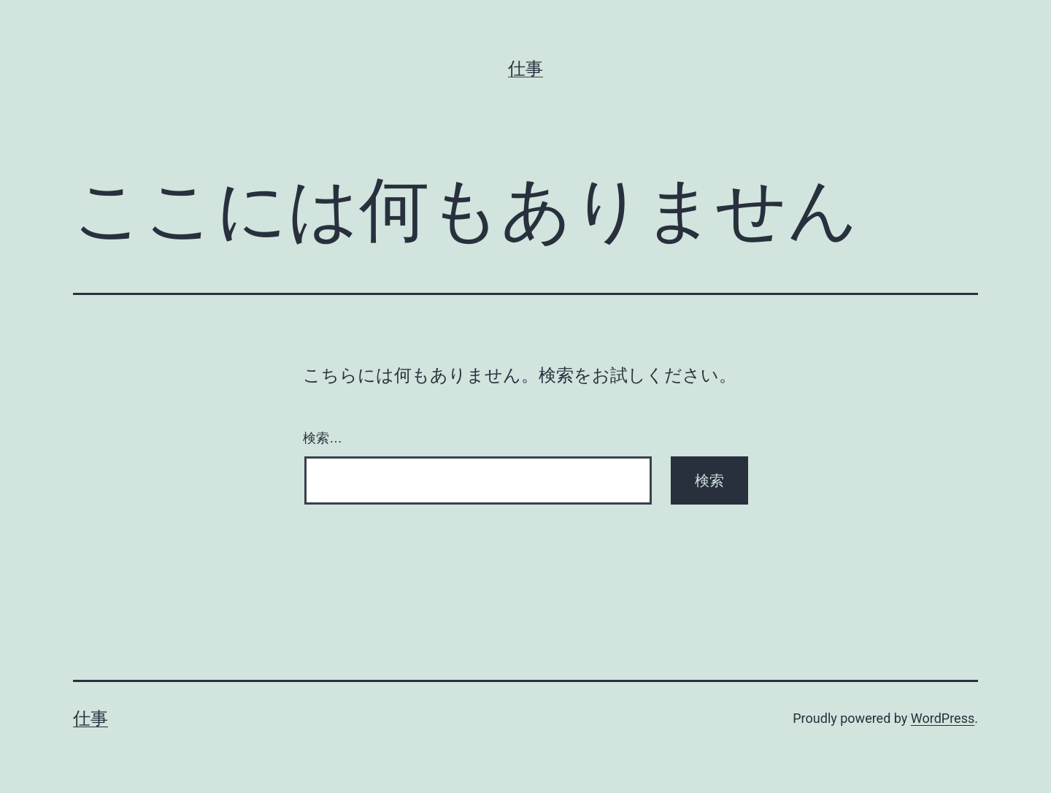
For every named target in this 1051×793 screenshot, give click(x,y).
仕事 (525, 68)
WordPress (942, 718)
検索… (322, 438)
